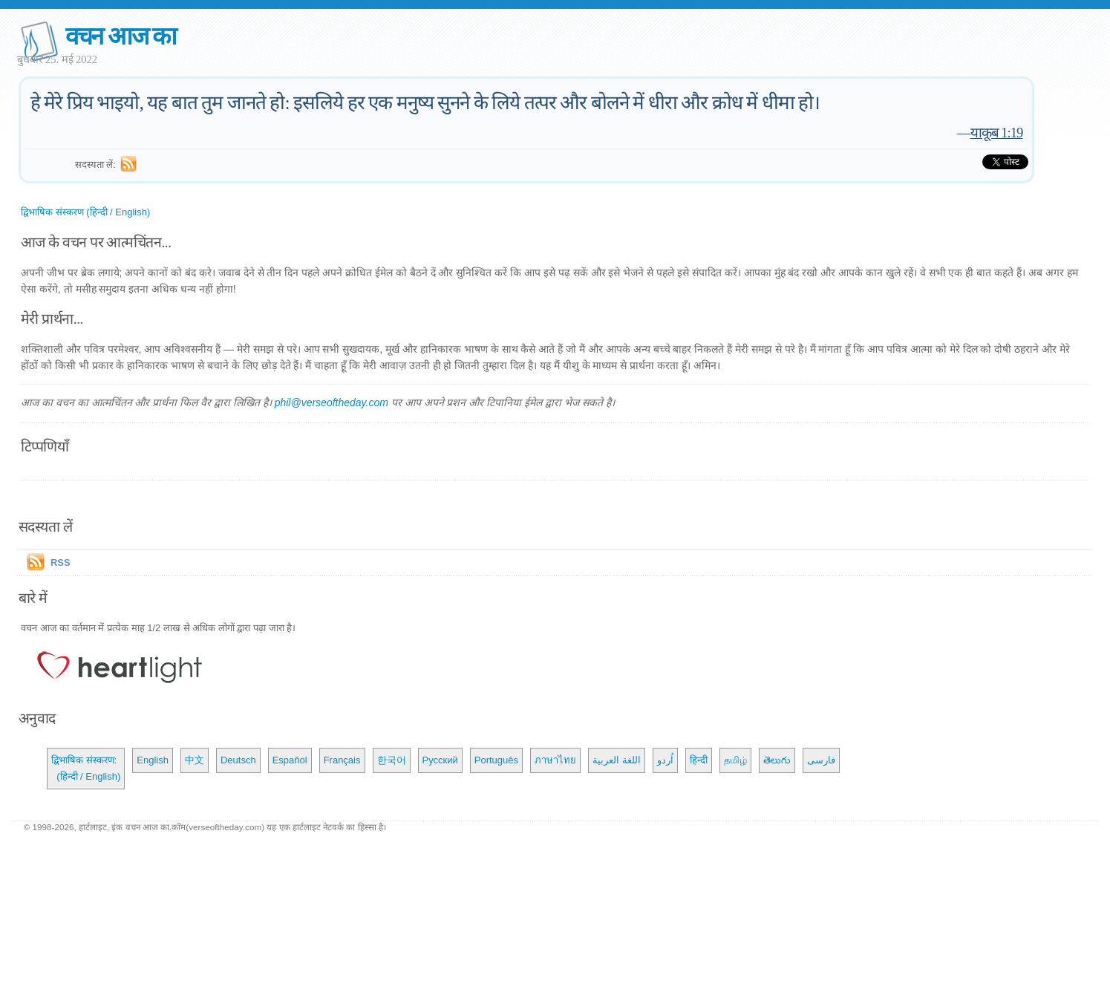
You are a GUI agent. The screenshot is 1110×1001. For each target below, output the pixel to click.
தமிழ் (735, 760)
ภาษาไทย (555, 760)
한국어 (391, 760)
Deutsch (238, 760)
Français (342, 760)
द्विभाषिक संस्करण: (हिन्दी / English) (85, 768)
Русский (440, 760)
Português (496, 760)
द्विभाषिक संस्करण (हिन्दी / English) (85, 212)
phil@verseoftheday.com (331, 402)
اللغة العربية (616, 760)
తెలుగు (777, 760)
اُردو (665, 760)
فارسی (821, 760)
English (153, 760)
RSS (60, 562)
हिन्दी (699, 760)
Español (289, 760)
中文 (194, 760)
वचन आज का (120, 36)
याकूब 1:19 (996, 132)
